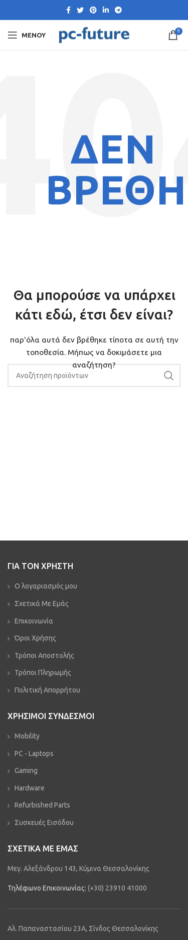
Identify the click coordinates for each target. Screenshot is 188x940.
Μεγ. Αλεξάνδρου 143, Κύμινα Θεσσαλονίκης (78, 868)
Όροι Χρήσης (35, 638)
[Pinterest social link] (93, 10)
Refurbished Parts (42, 805)
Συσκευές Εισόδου (44, 822)
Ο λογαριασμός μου (46, 586)
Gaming (26, 770)
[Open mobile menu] (27, 35)
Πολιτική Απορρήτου (47, 690)
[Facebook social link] (68, 10)
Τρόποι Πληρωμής (43, 672)
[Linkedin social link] (106, 10)
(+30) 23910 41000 (117, 888)
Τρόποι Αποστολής (44, 656)
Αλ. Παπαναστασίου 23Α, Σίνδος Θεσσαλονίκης (83, 928)
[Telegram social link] (118, 10)
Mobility (27, 736)
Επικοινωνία (34, 621)
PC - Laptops (34, 754)
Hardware (30, 788)
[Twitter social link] (80, 10)
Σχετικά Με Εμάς (42, 604)
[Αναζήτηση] (94, 375)
